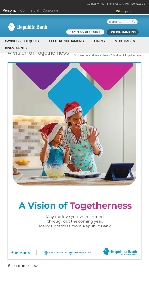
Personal (10, 10)
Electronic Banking (66, 41)
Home (95, 55)
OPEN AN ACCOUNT (85, 32)
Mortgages (125, 41)
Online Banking (122, 32)
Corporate (50, 10)
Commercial (29, 10)
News (105, 55)
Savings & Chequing (22, 41)
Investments (16, 48)
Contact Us (138, 3)
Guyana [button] (127, 11)
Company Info (95, 3)
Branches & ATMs (118, 3)
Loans (99, 41)
